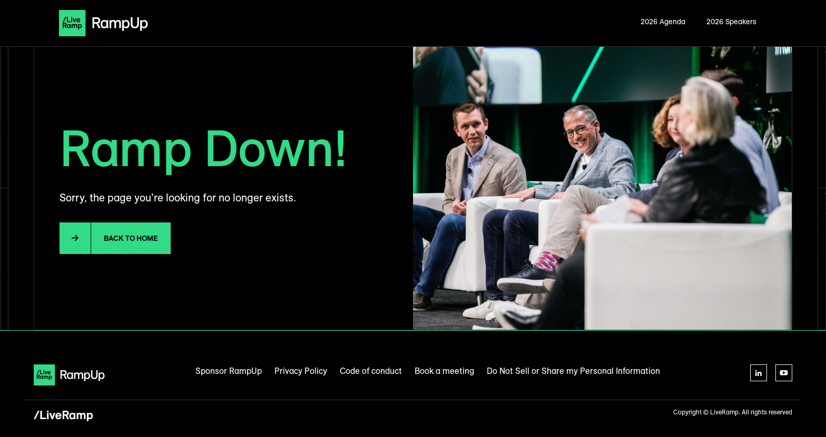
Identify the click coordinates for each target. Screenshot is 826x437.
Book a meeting (444, 370)
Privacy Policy (300, 370)
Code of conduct (371, 370)
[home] (103, 23)
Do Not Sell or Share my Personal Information (573, 370)
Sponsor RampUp (228, 370)
